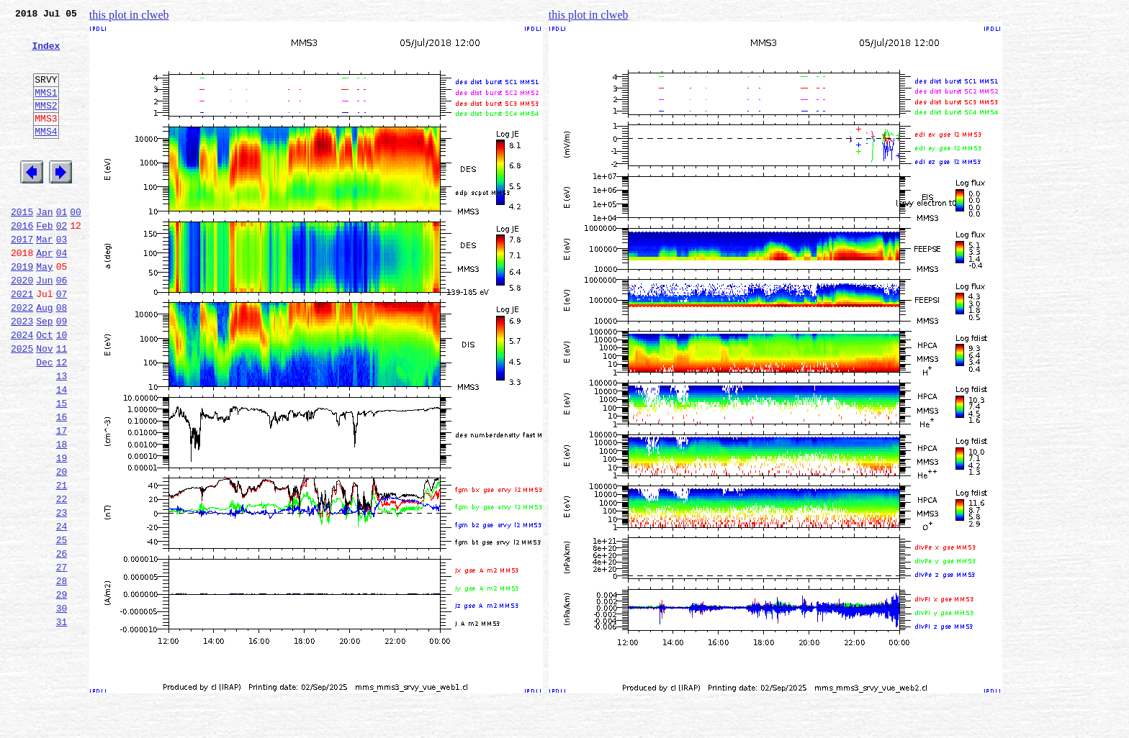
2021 (22, 340)
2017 (22, 277)
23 (62, 594)
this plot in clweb (129, 15)
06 (62, 325)
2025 (22, 404)
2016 (22, 261)
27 (62, 657)
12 (62, 420)
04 (62, 293)
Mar (44, 277)
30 (62, 704)
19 (62, 530)
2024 (22, 388)
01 (62, 246)
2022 (22, 356)
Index (46, 53)
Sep (44, 372)
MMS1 (46, 109)
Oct (44, 388)
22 (62, 578)
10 (62, 388)
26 (62, 641)
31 (62, 720)
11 (62, 404)
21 (62, 562)
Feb (44, 261)
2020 (22, 325)
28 (62, 673)
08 (62, 356)
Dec (44, 420)
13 (62, 435)
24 (62, 609)
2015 (22, 246)
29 (62, 689)
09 (62, 372)
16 (62, 483)
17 (62, 499)
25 (62, 625)
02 (62, 261)
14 (62, 451)
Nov (44, 404)
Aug (44, 356)
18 (62, 515)
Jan (44, 246)
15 (62, 467)
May (44, 309)
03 (62, 277)
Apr (44, 293)
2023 (22, 372)
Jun (44, 325)
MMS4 (46, 154)
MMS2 (46, 124)
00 (75, 246)
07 (62, 340)
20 (62, 546)
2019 (22, 309)
